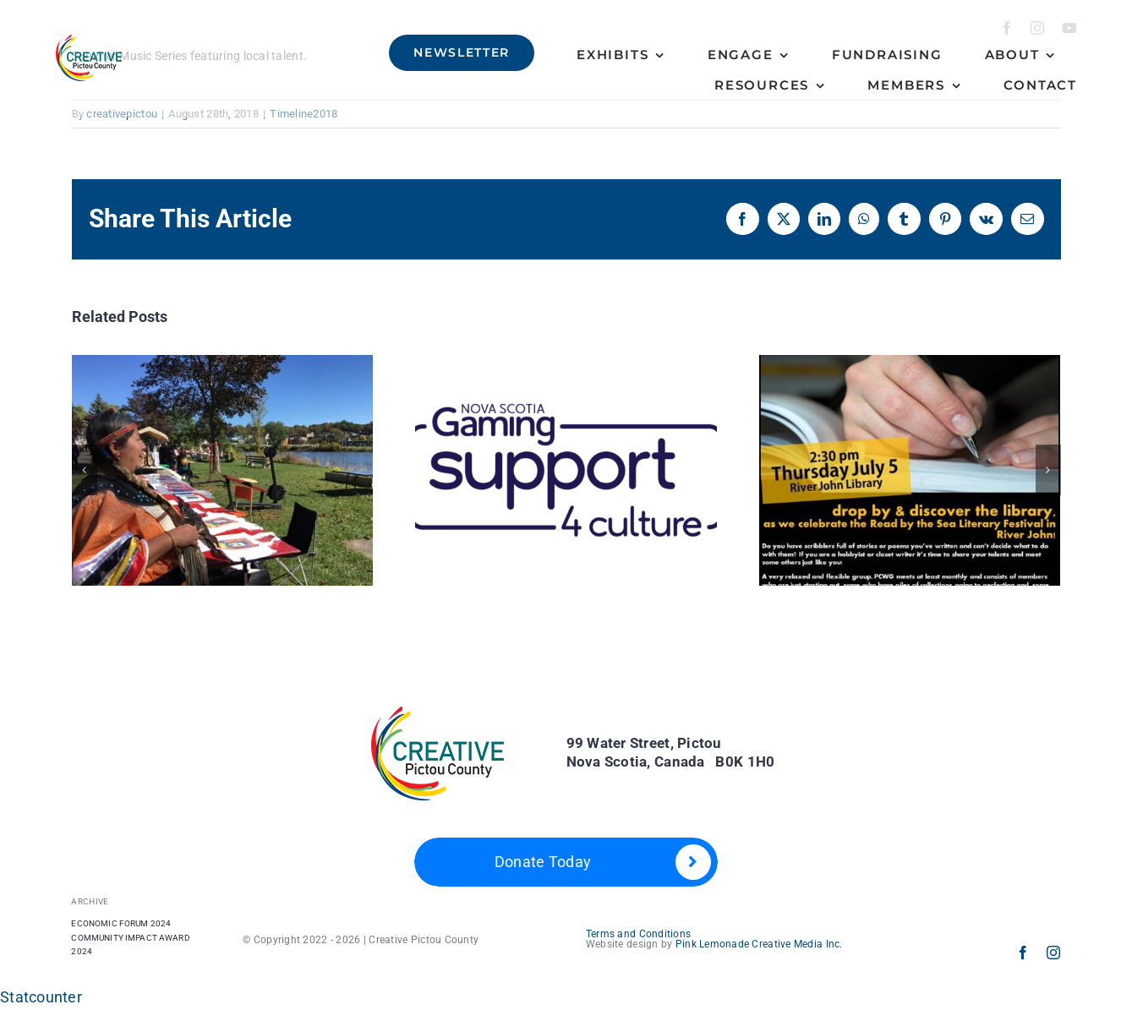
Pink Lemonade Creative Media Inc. (759, 944)
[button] (84, 470)
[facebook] (1007, 28)
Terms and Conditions (638, 934)
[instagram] (1037, 28)
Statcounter (41, 997)
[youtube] (1069, 28)
